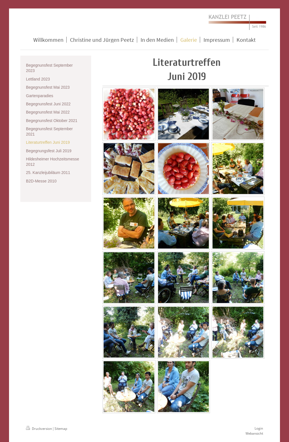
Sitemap (60, 428)
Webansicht (254, 433)
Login (259, 428)
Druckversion (39, 428)
